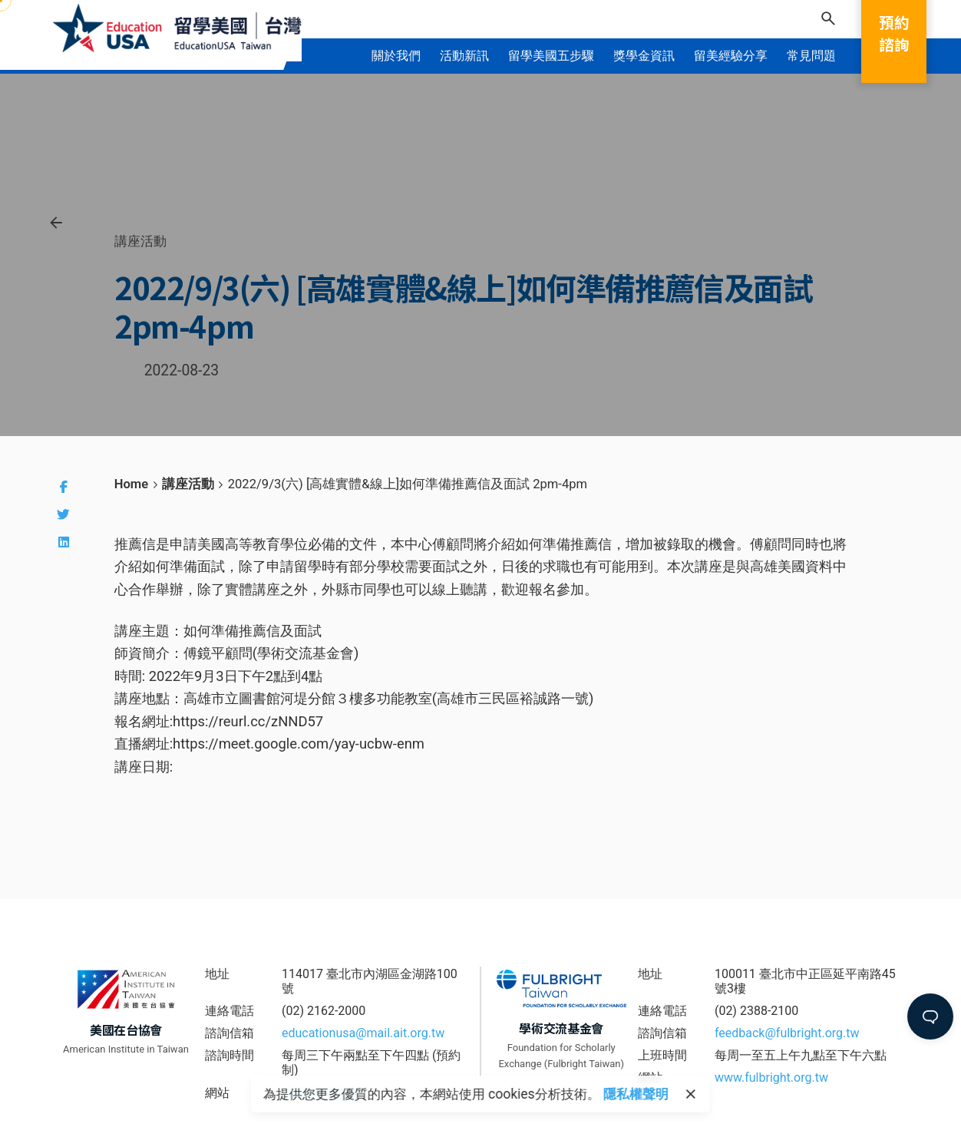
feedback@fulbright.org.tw (787, 1033)
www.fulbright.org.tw (771, 1077)
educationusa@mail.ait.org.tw (363, 1033)
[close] (690, 1094)
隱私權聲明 (636, 1094)
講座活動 (140, 241)
